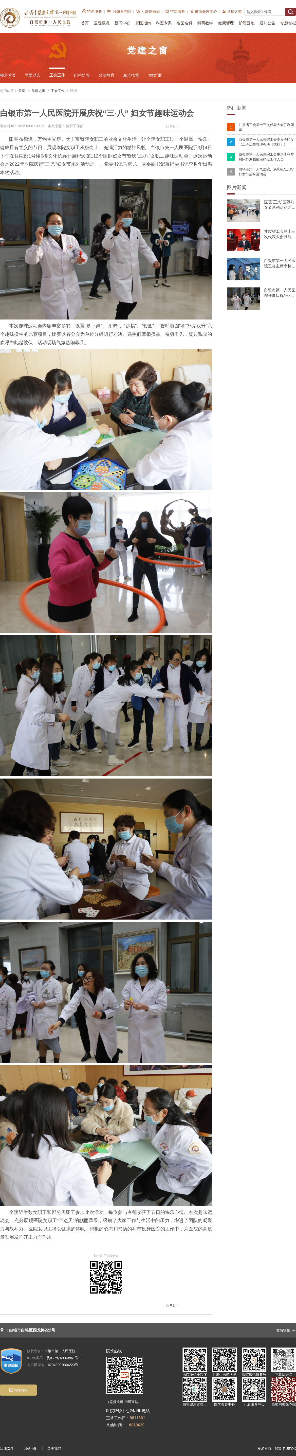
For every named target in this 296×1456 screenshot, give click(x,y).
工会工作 (57, 75)
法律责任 (7, 1449)
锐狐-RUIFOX (285, 1449)
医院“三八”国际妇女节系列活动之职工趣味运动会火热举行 (280, 205)
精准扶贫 (131, 75)
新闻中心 (122, 23)
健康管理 (226, 23)
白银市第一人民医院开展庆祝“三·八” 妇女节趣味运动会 (260, 171)
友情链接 (286, 1330)
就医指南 (143, 23)
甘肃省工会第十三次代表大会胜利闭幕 (260, 127)
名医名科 (184, 23)
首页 (85, 23)
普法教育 (106, 75)
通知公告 (267, 23)
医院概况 (102, 23)
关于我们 (54, 1449)
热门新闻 (237, 107)
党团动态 (32, 75)
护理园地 (247, 23)
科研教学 (205, 23)
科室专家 (164, 23)
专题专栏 (288, 23)
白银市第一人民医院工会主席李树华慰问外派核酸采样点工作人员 (260, 156)
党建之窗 (38, 91)
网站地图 (30, 1449)
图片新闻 (237, 187)
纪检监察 (82, 75)
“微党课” (155, 75)
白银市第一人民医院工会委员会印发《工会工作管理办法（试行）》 (260, 142)
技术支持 (264, 1449)
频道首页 (8, 75)
